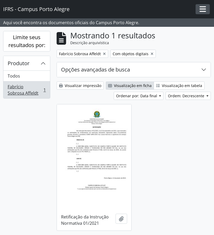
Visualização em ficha (130, 85)
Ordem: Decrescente (186, 95)
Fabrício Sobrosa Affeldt (26, 90)
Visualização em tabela (179, 85)
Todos (14, 76)
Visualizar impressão (80, 85)
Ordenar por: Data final (137, 95)
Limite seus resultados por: (26, 41)
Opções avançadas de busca (95, 69)
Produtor (18, 63)
